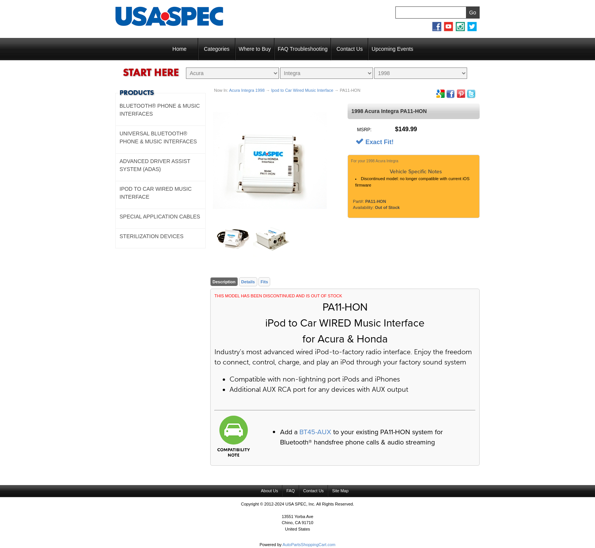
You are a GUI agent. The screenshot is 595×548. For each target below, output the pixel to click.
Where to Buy (255, 49)
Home (179, 49)
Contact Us (350, 49)
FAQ (290, 490)
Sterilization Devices (152, 236)
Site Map (340, 490)
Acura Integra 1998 (247, 90)
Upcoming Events (392, 49)
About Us (269, 490)
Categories (217, 49)
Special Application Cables (160, 217)
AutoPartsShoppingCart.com (309, 544)
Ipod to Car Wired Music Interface (302, 90)
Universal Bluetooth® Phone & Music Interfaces (158, 137)
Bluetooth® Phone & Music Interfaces (160, 110)
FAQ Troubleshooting (303, 49)
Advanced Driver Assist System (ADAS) (155, 165)
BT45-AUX (315, 432)
